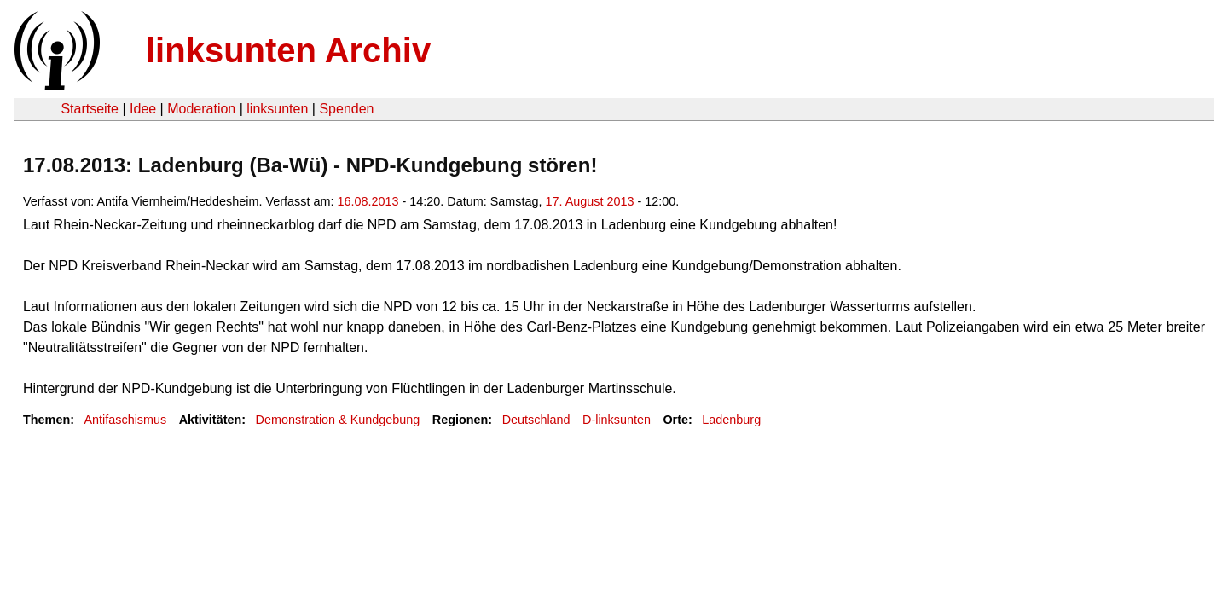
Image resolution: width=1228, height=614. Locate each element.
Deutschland (536, 419)
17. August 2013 (589, 201)
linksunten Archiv (288, 50)
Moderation (201, 108)
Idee (143, 108)
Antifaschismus (125, 419)
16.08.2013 (367, 201)
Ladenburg (731, 419)
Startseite (90, 108)
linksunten (277, 108)
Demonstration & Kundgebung (338, 419)
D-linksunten (616, 419)
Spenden (346, 108)
